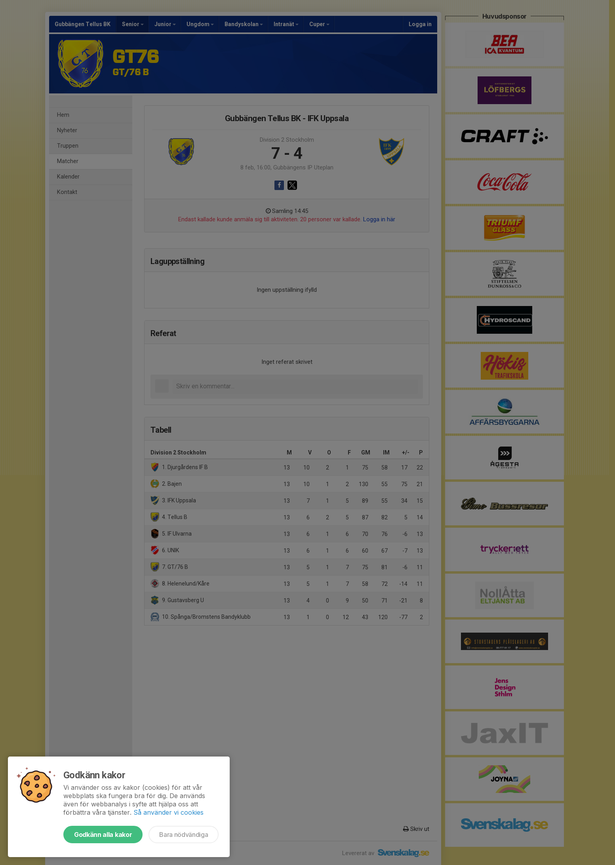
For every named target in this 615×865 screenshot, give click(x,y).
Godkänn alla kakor (103, 834)
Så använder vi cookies (168, 812)
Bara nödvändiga (183, 834)
